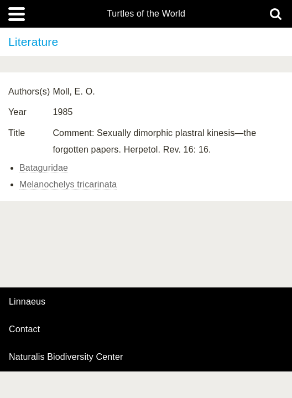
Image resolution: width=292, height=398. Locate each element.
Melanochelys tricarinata (68, 184)
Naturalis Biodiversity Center (66, 357)
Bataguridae (43, 167)
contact (24, 329)
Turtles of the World (146, 13)
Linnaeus (27, 301)
